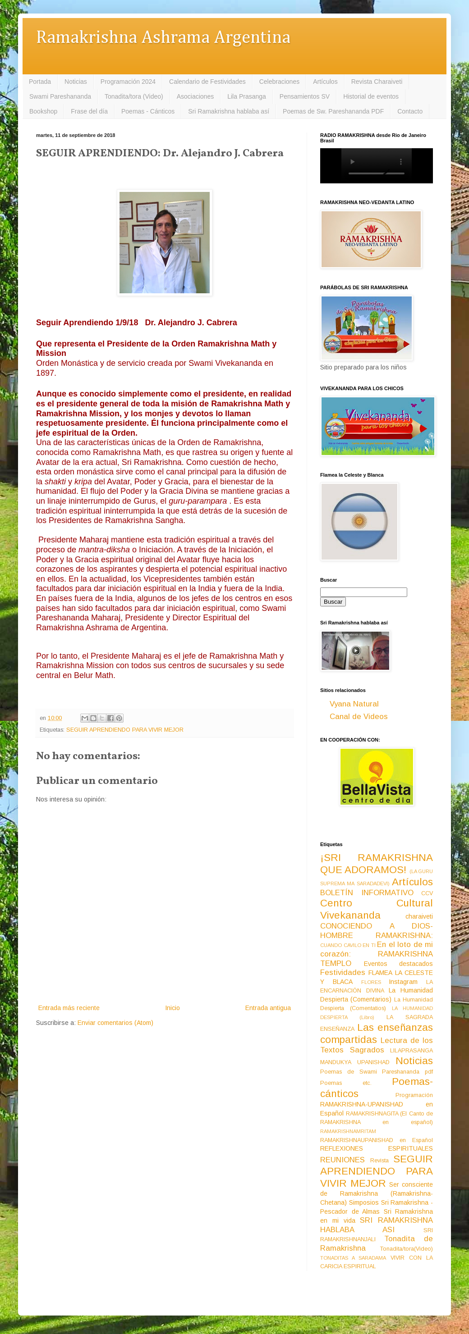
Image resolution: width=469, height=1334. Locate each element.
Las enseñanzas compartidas (376, 1033)
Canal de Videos (359, 716)
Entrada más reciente (69, 1007)
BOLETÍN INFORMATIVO (367, 892)
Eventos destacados (398, 963)
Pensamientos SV (305, 96)
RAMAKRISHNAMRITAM (348, 1131)
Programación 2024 (128, 81)
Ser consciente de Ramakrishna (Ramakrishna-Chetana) (376, 1193)
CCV (427, 893)
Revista (379, 1160)
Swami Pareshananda (60, 96)
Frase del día (89, 111)
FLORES (371, 982)
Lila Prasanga (246, 96)
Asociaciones (195, 96)
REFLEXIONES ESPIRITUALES (376, 1148)
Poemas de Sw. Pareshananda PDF (333, 111)
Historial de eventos (371, 96)
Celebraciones (279, 81)
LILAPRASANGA (411, 1050)
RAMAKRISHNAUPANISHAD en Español (376, 1140)
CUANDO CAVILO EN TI (348, 945)
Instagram (403, 981)
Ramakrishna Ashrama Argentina (163, 38)
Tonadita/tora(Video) (406, 1249)
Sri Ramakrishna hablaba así (228, 111)
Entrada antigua (268, 1007)
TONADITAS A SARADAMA (353, 1258)
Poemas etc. (346, 1083)
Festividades (342, 972)
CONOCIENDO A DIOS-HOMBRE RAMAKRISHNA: (376, 931)
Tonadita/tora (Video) (134, 96)
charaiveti (419, 916)
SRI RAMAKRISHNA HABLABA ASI (376, 1225)
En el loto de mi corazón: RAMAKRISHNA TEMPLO (376, 953)
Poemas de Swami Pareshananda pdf (376, 1072)
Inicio (172, 1007)
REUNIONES (342, 1160)
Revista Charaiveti (377, 81)
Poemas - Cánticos (148, 111)
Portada (40, 81)
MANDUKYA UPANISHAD (355, 1062)
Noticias (75, 81)
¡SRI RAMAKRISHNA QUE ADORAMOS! (376, 863)
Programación (414, 1095)
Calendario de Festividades (207, 81)
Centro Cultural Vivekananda (376, 909)
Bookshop (43, 111)
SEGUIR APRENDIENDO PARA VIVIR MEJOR (125, 730)
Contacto (410, 111)
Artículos (325, 81)
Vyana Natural (354, 704)
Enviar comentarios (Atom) (115, 1022)
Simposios (364, 1202)
